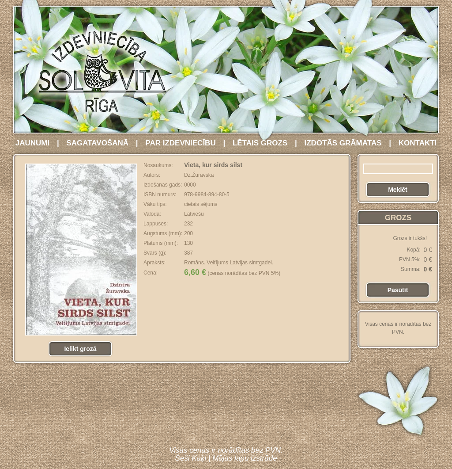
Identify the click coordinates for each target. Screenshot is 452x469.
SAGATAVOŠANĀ (97, 143)
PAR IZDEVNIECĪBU (180, 143)
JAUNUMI (32, 143)
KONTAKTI (418, 143)
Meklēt (397, 189)
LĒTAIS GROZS (260, 143)
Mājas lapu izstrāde (244, 458)
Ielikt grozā (80, 348)
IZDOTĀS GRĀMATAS (342, 143)
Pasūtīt (398, 290)
